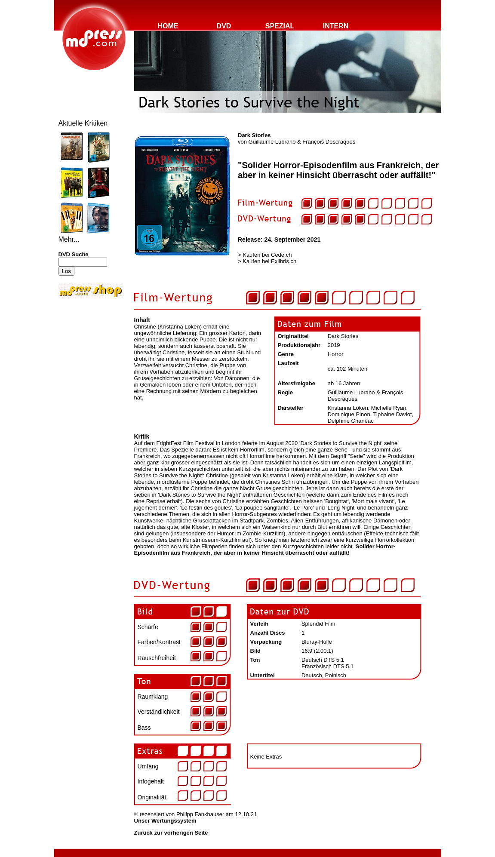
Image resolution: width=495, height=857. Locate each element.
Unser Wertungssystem (165, 820)
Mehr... (69, 239)
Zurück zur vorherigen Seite (171, 832)
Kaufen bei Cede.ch (267, 255)
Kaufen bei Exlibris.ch (269, 261)
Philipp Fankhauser (200, 814)
